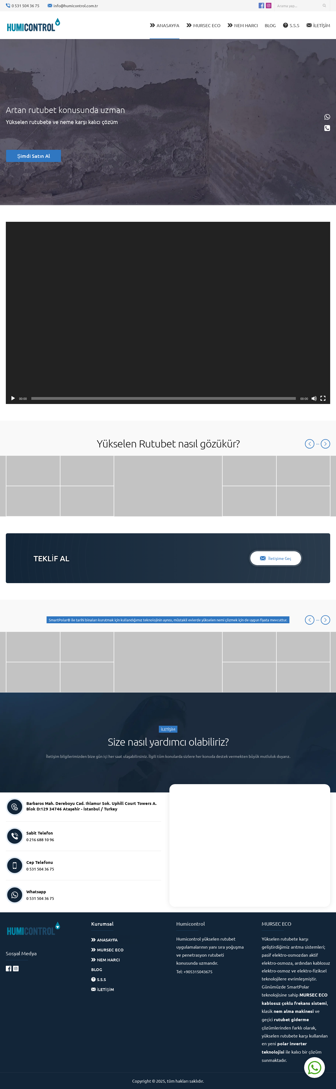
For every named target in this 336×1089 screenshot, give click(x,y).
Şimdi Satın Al (33, 156)
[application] (168, 313)
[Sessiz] (314, 398)
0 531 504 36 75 (25, 5)
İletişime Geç (275, 558)
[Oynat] (13, 398)
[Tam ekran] (323, 398)
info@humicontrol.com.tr (76, 5)
